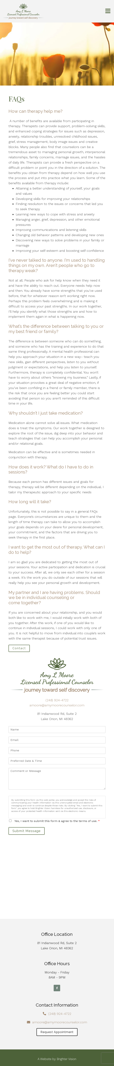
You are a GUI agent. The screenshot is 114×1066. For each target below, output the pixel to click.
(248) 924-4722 (57, 700)
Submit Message (26, 831)
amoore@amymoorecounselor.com (56, 705)
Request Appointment (57, 1032)
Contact (19, 648)
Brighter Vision (66, 1059)
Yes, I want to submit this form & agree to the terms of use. (57, 821)
